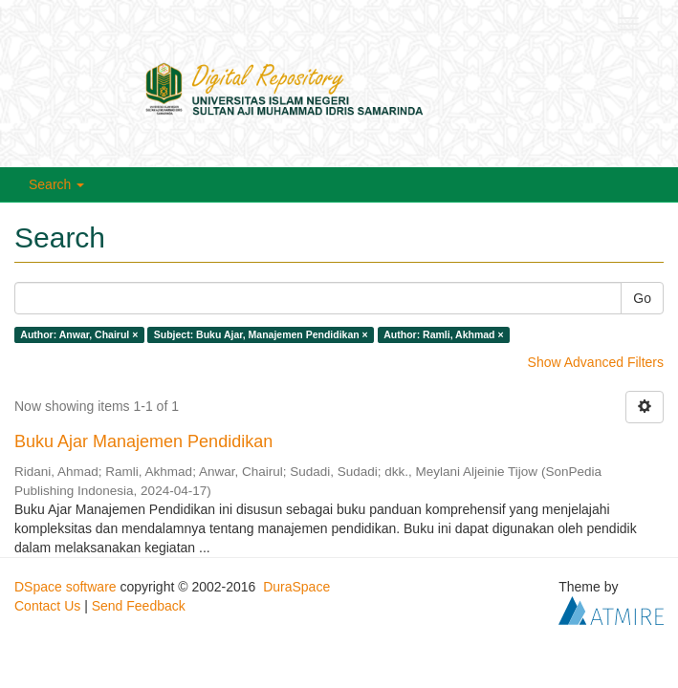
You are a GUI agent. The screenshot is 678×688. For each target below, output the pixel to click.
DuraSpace (296, 586)
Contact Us (47, 605)
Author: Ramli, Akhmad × (443, 334)
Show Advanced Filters (596, 362)
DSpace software (65, 586)
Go (642, 298)
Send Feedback (139, 605)
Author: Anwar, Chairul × (79, 334)
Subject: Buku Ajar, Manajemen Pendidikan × (261, 334)
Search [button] (56, 184)
